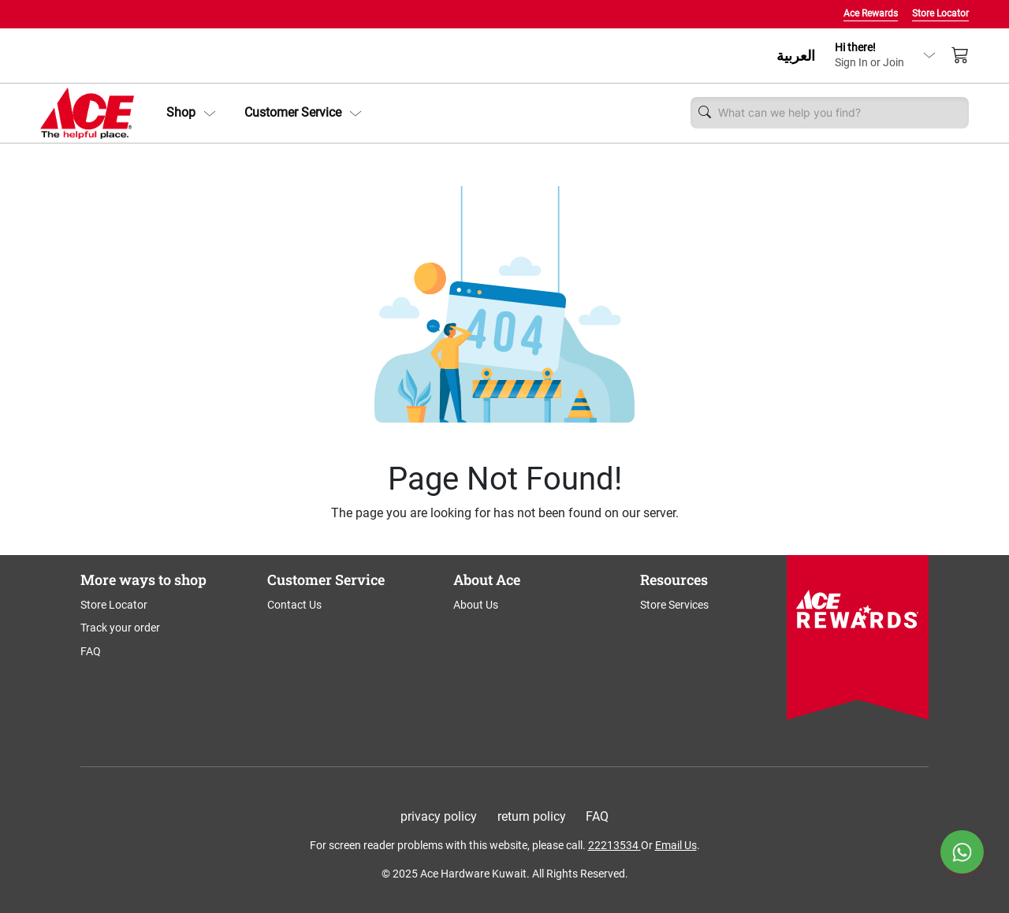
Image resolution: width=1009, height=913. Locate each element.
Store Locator (940, 13)
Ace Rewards (870, 13)
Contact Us (294, 604)
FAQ (90, 651)
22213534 (613, 845)
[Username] (839, 112)
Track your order (120, 627)
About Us (475, 604)
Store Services (674, 604)
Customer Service (303, 112)
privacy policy (438, 816)
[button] (191, 112)
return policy (531, 816)
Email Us (676, 845)
